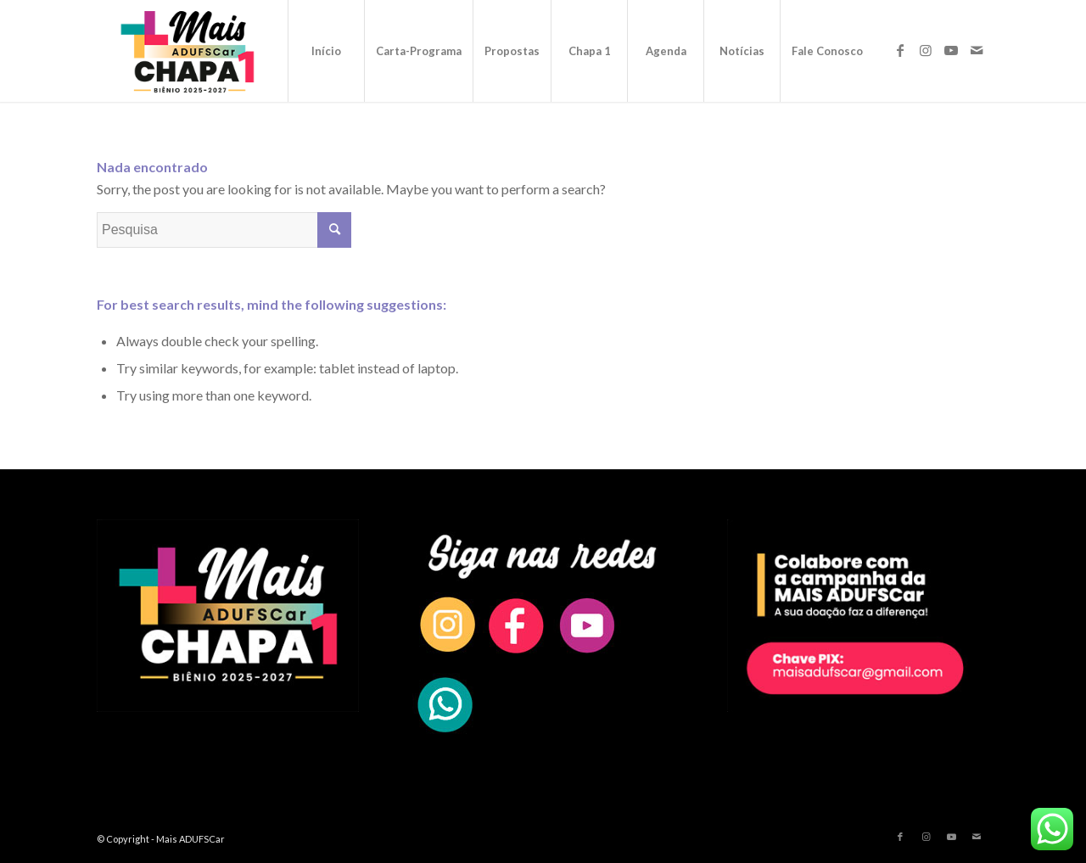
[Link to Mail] (976, 50)
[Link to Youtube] (951, 50)
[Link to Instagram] (925, 50)
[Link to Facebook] (900, 50)
